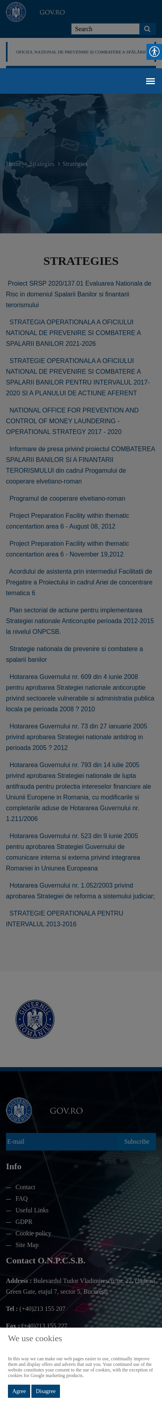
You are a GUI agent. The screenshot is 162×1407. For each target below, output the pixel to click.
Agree (19, 1391)
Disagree (46, 1391)
